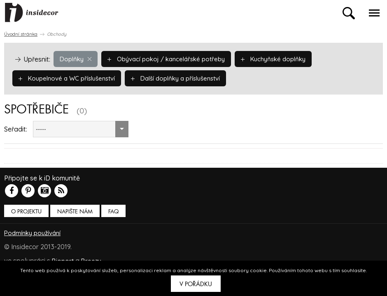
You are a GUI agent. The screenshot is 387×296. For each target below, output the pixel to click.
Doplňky (76, 59)
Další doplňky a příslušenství (186, 78)
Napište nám (75, 211)
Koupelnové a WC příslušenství (70, 78)
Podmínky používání (34, 233)
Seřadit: (15, 129)
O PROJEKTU (26, 211)
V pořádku (196, 284)
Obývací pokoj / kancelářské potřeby (172, 59)
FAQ (113, 211)
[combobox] (80, 129)
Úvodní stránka (20, 34)
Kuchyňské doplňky (285, 59)
